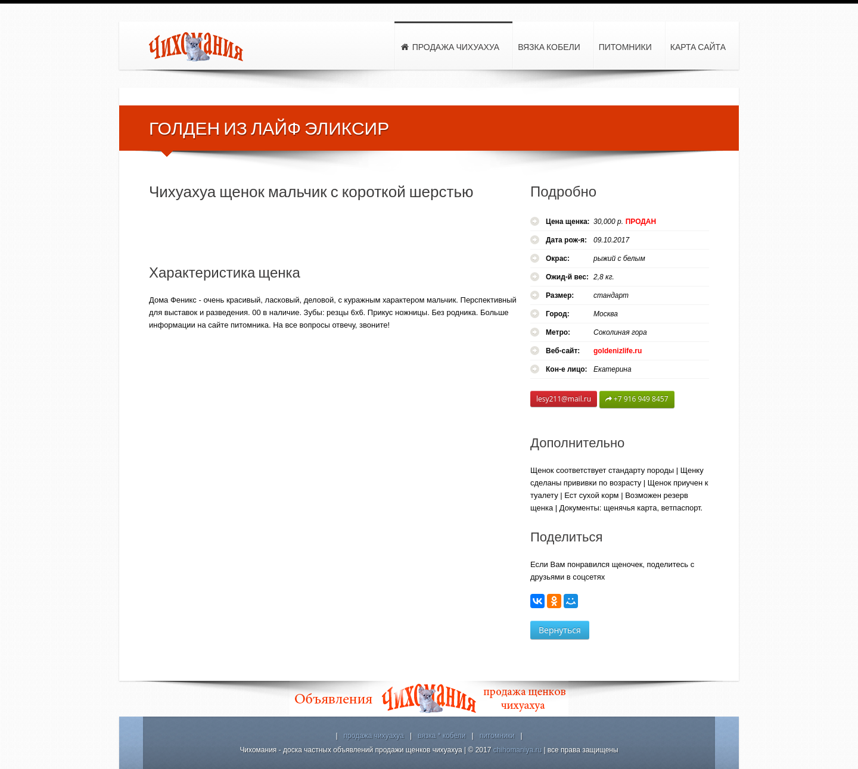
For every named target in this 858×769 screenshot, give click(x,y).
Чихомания (196, 46)
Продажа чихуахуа (449, 47)
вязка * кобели (442, 735)
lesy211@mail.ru (563, 399)
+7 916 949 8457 (637, 399)
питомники (497, 735)
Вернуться (560, 630)
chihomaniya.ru (517, 750)
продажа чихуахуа (374, 735)
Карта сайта (698, 47)
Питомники (625, 47)
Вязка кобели (549, 47)
